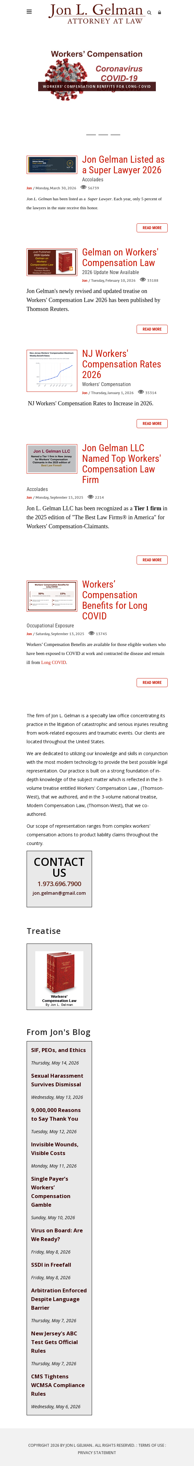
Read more (152, 228)
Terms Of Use (151, 1445)
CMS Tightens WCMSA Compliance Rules (58, 1385)
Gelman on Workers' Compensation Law (52, 262)
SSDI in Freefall (51, 1264)
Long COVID (53, 662)
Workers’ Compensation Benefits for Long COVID (52, 596)
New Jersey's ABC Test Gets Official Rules (54, 1342)
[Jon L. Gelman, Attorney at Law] (97, 13)
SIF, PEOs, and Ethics (58, 1050)
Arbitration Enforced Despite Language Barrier (59, 1299)
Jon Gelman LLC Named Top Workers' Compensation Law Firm (52, 458)
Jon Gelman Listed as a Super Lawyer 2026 (52, 165)
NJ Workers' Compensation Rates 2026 (52, 371)
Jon (29, 187)
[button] (79, 134)
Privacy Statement (97, 1452)
